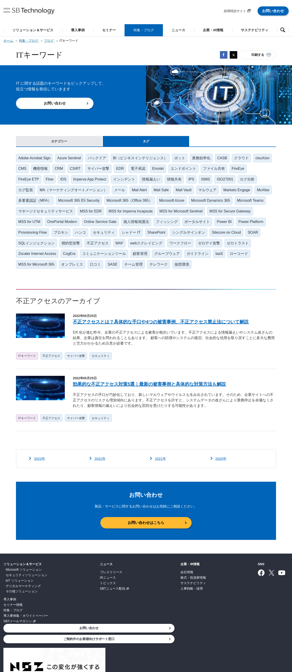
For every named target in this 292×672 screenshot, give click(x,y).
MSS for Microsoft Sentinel (216, 215)
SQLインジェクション (91, 248)
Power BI (25, 237)
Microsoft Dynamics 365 (232, 204)
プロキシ (116, 237)
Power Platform (53, 237)
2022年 (100, 468)
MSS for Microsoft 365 (77, 271)
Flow (50, 181)
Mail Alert (141, 192)
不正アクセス (153, 248)
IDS (64, 181)
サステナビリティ (134, 592)
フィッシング (217, 226)
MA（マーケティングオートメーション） (74, 192)
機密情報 (62, 170)
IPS (195, 181)
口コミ (136, 271)
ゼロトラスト (59, 259)
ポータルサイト (248, 226)
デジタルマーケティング (23, 595)
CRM (81, 170)
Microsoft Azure (193, 204)
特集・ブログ (13, 619)
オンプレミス (113, 271)
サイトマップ (223, 647)
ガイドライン (259, 259)
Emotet (183, 170)
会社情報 (128, 581)
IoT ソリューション (20, 590)
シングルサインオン (246, 237)
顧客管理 (200, 259)
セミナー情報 (13, 614)
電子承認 (162, 170)
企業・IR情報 (131, 573)
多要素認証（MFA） (54, 204)
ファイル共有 (240, 170)
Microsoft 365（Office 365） (150, 204)
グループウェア (227, 259)
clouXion (25, 170)
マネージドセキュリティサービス (79, 215)
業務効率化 (204, 159)
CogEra (128, 259)
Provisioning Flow (87, 237)
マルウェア (210, 192)
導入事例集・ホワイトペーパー (25, 625)
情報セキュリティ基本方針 (110, 647)
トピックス (78, 592)
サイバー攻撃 (122, 170)
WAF (175, 248)
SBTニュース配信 (83, 598)
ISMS (209, 181)
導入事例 (9, 608)
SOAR (60, 248)
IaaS (22, 271)
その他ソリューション (22, 600)
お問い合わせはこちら (146, 532)
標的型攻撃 (125, 248)
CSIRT (98, 170)
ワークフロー (237, 248)
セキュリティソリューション (26, 584)
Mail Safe (163, 192)
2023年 (40, 468)
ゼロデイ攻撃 (29, 259)
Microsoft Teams (31, 215)
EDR (144, 170)
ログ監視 (25, 192)
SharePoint (213, 237)
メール (120, 192)
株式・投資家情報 (134, 587)
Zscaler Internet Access (96, 259)
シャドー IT (187, 237)
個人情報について (71, 647)
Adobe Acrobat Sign (34, 159)
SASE (154, 271)
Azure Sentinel (70, 159)
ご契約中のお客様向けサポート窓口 (255, 586)
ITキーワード (27, 363)
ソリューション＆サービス (22, 573)
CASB (225, 159)
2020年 (221, 468)
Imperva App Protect (91, 181)
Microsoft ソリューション (24, 579)
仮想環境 (225, 271)
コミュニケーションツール (164, 259)
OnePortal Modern (111, 226)
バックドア (98, 159)
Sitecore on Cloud (32, 248)
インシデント (126, 181)
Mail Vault (186, 192)
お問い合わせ (273, 11)
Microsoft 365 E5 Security (99, 204)
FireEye (264, 170)
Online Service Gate (149, 226)
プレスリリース (81, 581)
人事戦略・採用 (133, 598)
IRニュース (78, 587)
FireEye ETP (28, 181)
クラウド (244, 159)
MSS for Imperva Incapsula (165, 215)
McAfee (24, 204)
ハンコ (136, 237)
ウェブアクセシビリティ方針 (186, 647)
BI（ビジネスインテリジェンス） (142, 159)
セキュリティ (160, 237)
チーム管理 (176, 271)
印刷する (257, 55)
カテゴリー (59, 142)
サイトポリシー (147, 647)
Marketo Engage (240, 192)
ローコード (42, 271)
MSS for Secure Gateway (39, 226)
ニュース (76, 573)
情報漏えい (153, 181)
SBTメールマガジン (17, 630)
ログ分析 (252, 181)
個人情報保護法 (186, 226)
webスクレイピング (202, 248)
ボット (182, 159)
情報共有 (177, 181)
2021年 (161, 468)
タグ (146, 142)
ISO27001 (229, 181)
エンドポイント (209, 170)
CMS (44, 170)
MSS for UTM (78, 226)
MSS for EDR (125, 215)
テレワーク (201, 271)
